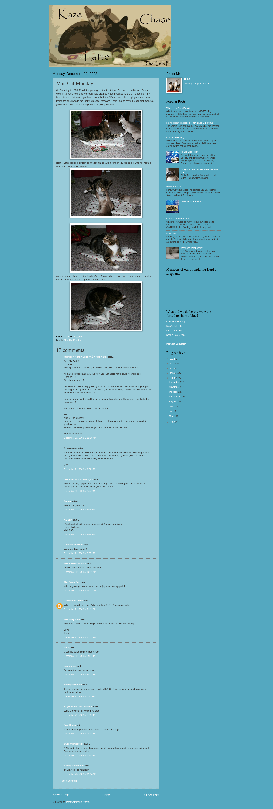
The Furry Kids (72, 619)
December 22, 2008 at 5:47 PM (79, 696)
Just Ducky (70, 725)
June (172, 411)
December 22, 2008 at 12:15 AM (80, 438)
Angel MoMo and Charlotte (78, 706)
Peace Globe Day (189, 152)
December (174, 382)
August (173, 401)
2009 (172, 373)
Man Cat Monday (72, 340)
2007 (172, 422)
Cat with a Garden (73, 544)
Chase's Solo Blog (175, 321)
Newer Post (61, 795)
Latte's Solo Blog (174, 330)
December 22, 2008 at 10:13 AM (80, 590)
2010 (172, 368)
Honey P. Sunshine (74, 765)
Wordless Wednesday (192, 248)
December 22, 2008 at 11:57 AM (80, 637)
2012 (172, 358)
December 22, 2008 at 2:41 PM (79, 656)
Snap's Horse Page (176, 335)
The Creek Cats (72, 582)
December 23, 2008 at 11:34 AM (80, 774)
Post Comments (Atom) (78, 802)
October (173, 391)
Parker (67, 501)
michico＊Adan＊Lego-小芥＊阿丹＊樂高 (85, 356)
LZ (188, 79)
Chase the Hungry (175, 137)
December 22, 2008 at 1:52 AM (79, 469)
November (174, 387)
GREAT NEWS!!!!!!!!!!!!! (177, 218)
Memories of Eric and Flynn (79, 479)
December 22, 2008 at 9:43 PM (79, 755)
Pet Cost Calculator (176, 344)
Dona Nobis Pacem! (191, 201)
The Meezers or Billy (75, 563)
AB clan (68, 519)
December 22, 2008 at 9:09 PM (79, 733)
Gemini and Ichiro (73, 600)
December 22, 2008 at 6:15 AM (79, 534)
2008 (172, 378)
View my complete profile (196, 83)
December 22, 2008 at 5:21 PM (79, 674)
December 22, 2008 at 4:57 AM (79, 491)
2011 (172, 363)
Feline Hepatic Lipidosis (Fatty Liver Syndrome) (190, 122)
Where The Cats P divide (178, 108)
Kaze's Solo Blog (174, 326)
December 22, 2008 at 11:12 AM (80, 609)
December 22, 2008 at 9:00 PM (79, 715)
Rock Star (171, 233)
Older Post (151, 795)
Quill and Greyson (74, 743)
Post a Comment (69, 780)
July (171, 406)
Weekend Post (173, 186)
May (171, 416)
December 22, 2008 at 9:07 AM (79, 553)
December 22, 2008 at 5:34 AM (79, 509)
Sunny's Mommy (73, 684)
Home (106, 795)
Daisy (67, 647)
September (175, 396)
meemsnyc (70, 666)
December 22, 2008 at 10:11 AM (80, 572)
